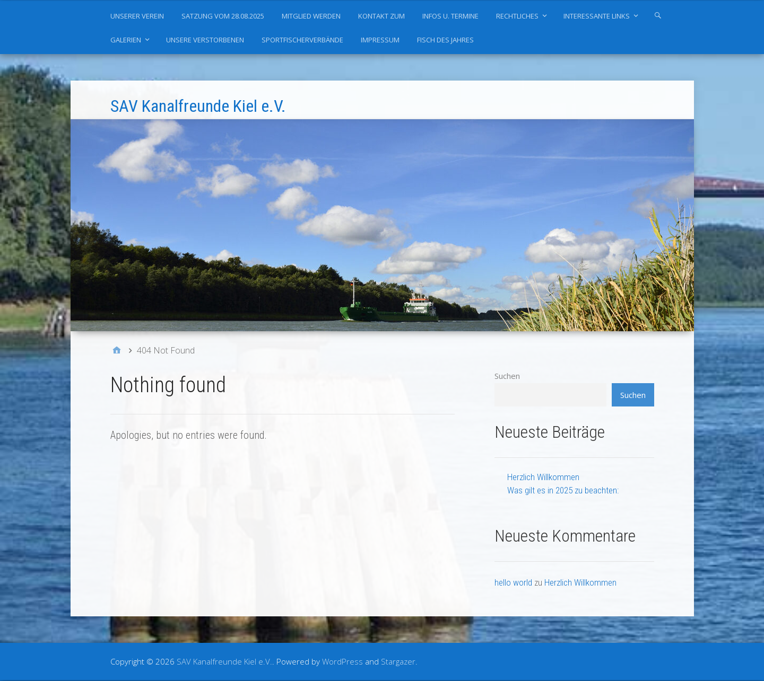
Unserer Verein (137, 16)
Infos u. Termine (450, 16)
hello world (513, 582)
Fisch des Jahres (445, 40)
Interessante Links (596, 16)
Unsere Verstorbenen (205, 40)
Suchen (507, 375)
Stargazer (398, 661)
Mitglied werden (311, 16)
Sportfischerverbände (302, 40)
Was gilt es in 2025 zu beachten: (563, 490)
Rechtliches (517, 16)
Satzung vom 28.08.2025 (222, 16)
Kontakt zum (381, 16)
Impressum (380, 40)
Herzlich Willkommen (543, 477)
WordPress (342, 661)
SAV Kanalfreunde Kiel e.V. (198, 106)
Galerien (125, 40)
